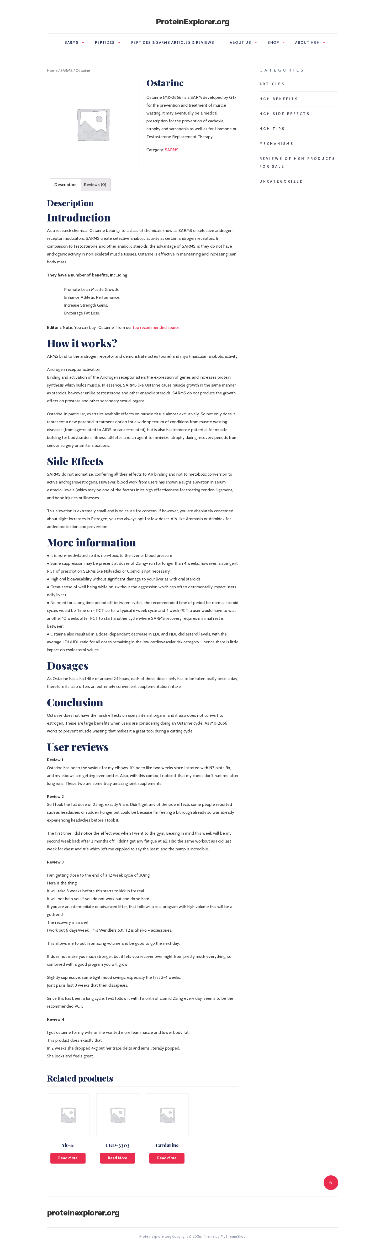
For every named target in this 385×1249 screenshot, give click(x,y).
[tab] (65, 184)
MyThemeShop (233, 1236)
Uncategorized (282, 181)
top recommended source (156, 327)
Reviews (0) (95, 184)
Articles (272, 84)
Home (52, 70)
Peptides (105, 42)
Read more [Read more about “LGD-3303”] (117, 1158)
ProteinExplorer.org (192, 21)
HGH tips (272, 129)
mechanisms (277, 144)
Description (65, 184)
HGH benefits (279, 99)
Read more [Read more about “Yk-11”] (68, 1158)
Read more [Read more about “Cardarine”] (167, 1158)
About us (240, 42)
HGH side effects (285, 114)
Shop (273, 42)
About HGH (307, 42)
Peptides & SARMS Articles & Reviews (172, 42)
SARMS (72, 42)
